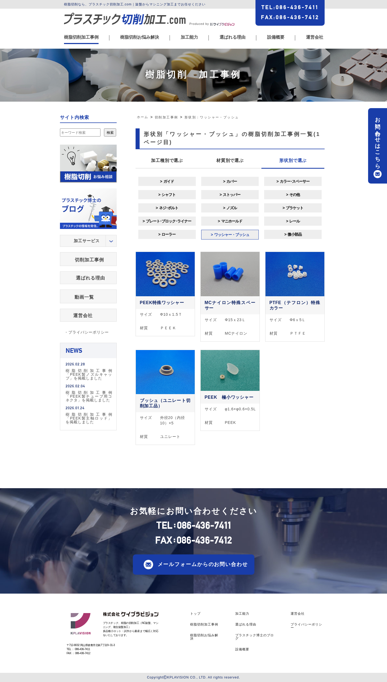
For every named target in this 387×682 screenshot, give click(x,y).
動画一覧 (84, 297)
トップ (195, 614)
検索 (110, 133)
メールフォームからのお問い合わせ (203, 564)
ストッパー (231, 194)
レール (294, 221)
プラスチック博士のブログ (254, 636)
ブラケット (294, 208)
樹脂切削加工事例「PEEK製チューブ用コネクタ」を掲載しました (89, 396)
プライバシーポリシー (306, 626)
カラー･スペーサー (294, 181)
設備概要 (275, 37)
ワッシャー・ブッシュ (231, 234)
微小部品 (295, 234)
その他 (294, 194)
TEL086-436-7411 (289, 7)
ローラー (168, 234)
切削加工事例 (89, 259)
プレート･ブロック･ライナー (168, 221)
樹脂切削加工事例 (81, 37)
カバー (231, 181)
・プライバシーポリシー (86, 332)
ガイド (168, 181)
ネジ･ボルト (168, 208)
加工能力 (189, 37)
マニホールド (231, 221)
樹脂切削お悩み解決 (139, 37)
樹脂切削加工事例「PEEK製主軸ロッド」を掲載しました (89, 418)
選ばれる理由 (232, 37)
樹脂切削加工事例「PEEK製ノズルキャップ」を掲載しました (89, 374)
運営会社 (314, 37)
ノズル (231, 208)
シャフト (168, 194)
